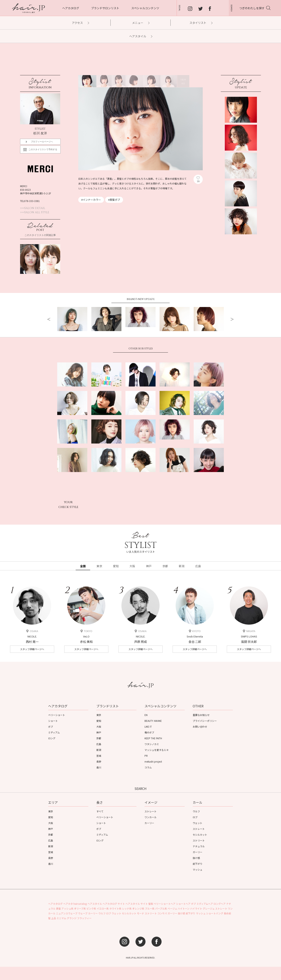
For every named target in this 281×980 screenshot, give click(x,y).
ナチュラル (199, 846)
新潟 (98, 750)
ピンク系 (91, 908)
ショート (53, 720)
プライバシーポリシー (205, 720)
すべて (99, 811)
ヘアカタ (68, 903)
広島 (98, 744)
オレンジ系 (138, 908)
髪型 (150, 903)
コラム (148, 767)
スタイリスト (200, 23)
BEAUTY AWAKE (153, 720)
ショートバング (214, 913)
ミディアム (54, 732)
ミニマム (61, 918)
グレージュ (209, 908)
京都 (98, 738)
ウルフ (196, 811)
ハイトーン (183, 908)
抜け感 (196, 858)
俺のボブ (149, 732)
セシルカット (200, 834)
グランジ (71, 918)
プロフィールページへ (42, 141)
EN (146, 715)
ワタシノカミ (152, 744)
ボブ (50, 726)
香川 (98, 767)
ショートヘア (183, 903)
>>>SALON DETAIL (32, 208)
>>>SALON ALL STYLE (34, 212)
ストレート (151, 811)
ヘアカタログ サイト (114, 903)
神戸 (98, 732)
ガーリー (197, 852)
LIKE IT (148, 726)
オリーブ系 (80, 908)
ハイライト (196, 908)
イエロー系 (103, 908)
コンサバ (162, 913)
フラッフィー (84, 918)
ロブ (195, 817)
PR (146, 755)
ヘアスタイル (140, 36)
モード (140, 913)
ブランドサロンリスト (105, 8)
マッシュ (197, 869)
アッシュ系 (67, 908)
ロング (51, 738)
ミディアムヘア (204, 903)
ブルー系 (150, 908)
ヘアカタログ (70, 8)
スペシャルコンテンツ (145, 8)
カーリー (149, 823)
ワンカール (151, 817)
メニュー (140, 23)
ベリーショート (56, 715)
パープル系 (161, 908)
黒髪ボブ (115, 200)
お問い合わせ (200, 726)
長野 (98, 761)
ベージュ (172, 908)
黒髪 (58, 908)
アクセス (80, 23)
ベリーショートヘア (164, 903)
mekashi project (153, 761)
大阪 (98, 726)
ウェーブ (83, 913)
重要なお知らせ (201, 715)
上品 (53, 918)
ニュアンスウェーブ (66, 913)
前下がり (197, 863)
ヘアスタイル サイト (136, 903)
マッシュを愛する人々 (157, 750)
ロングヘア (220, 903)
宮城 (98, 755)
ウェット (197, 823)
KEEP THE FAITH (153, 738)
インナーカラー (92, 200)
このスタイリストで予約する (41, 151)
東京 (98, 715)
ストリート (199, 840)
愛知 (98, 720)
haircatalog (80, 903)
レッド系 (127, 908)
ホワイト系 (115, 908)
